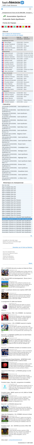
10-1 (9, 173)
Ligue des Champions (8, 257)
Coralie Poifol (8, 46)
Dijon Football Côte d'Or (9, 187)
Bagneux (20, 133)
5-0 (8, 142)
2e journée (5, 110)
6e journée (5, 123)
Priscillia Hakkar (9, 82)
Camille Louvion (9, 62)
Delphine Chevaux (10, 76)
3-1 (9, 128)
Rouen (20, 144)
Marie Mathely (8, 84)
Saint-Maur (20, 127)
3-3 (10, 138)
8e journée (5, 130)
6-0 (9, 179)
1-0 (9, 121)
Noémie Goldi (8, 60)
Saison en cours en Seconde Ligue (12, 241)
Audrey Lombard (9, 96)
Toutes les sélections (8, 256)
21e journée (5, 174)
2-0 (9, 135)
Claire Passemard (10, 66)
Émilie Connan (9, 78)
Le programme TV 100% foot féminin (11, 301)
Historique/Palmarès (8, 243)
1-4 (7, 132)
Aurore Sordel (8, 49)
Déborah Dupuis (9, 94)
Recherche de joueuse (9, 259)
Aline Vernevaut (9, 71)
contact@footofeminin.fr (15, 440)
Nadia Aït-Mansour (10, 93)
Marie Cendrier (9, 55)
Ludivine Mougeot (9, 85)
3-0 (9, 152)
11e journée (5, 144)
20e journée (5, 171)
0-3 (9, 111)
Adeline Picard (9, 67)
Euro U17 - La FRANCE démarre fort (11, 404)
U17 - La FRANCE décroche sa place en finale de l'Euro (16, 268)
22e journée (5, 178)
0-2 (9, 118)
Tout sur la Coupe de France (10, 253)
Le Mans (20, 178)
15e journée (5, 154)
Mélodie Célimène (10, 57)
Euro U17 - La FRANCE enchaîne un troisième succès (16, 347)
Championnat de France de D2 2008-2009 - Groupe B (16, 12)
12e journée (5, 140)
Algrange (4, 125)
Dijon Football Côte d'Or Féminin (11, 200)
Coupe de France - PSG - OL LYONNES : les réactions (16, 313)
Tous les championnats (9, 251)
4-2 (7, 176)
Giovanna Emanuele (10, 80)
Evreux (4, 132)
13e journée (5, 147)
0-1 (9, 166)
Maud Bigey (8, 42)
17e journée (5, 161)
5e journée (5, 120)
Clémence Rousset (10, 47)
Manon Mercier (9, 98)
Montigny (4, 118)
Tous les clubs (6, 254)
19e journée (5, 168)
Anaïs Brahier (8, 75)
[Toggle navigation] (30, 9)
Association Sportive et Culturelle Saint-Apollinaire (16, 217)
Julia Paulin (8, 87)
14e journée (5, 150)
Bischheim (20, 120)
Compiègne (5, 115)
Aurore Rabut (8, 69)
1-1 (6, 108)
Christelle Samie (9, 89)
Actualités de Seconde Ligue (10, 240)
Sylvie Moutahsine (10, 100)
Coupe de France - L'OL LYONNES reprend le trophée (16, 323)
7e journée (5, 127)
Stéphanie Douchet (10, 58)
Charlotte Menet (9, 64)
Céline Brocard (9, 53)
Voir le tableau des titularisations (11, 33)
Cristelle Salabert (9, 102)
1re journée (5, 106)
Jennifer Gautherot (10, 44)
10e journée (5, 137)
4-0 (9, 149)
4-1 (9, 145)
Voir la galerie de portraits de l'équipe (12, 35)
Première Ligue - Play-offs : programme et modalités (16, 382)
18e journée (5, 164)
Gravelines (5, 138)
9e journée (5, 133)
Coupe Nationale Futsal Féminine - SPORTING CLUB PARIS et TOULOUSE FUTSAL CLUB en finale (16, 360)
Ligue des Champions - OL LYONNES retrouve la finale (16, 414)
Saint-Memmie (21, 110)
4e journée (5, 116)
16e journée (5, 157)
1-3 (6, 162)
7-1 (10, 115)
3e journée (5, 113)
